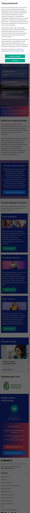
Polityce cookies (20, 51)
